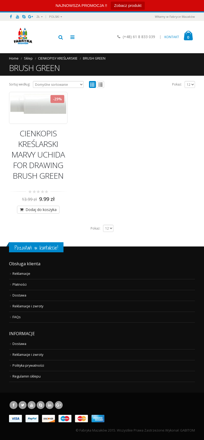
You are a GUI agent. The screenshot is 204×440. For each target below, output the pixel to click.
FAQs (16, 317)
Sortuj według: (19, 84)
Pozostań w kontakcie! (36, 247)
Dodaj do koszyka (41, 209)
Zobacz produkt (127, 5)
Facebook (14, 405)
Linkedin (50, 405)
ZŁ (38, 17)
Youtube (32, 405)
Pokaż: (177, 84)
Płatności (19, 284)
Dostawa (19, 295)
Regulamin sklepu (26, 376)
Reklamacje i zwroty (27, 306)
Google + (59, 405)
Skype (41, 405)
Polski (54, 17)
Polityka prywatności (28, 365)
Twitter (23, 405)
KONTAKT (171, 37)
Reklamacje (21, 273)
